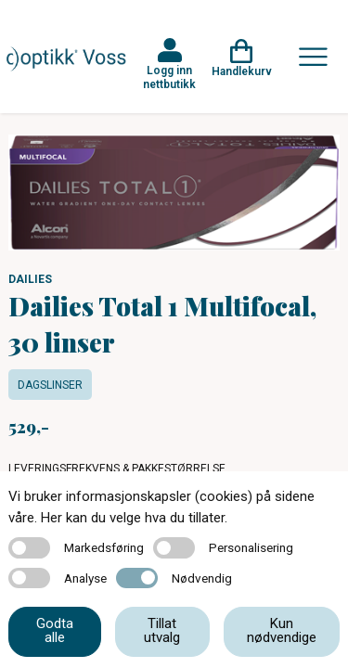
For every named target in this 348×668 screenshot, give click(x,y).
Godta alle (54, 630)
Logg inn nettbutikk (169, 77)
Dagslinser (50, 385)
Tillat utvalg (162, 630)
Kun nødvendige (281, 630)
